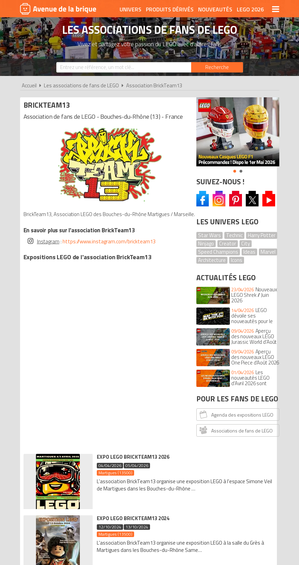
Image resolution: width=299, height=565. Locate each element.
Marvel (268, 252)
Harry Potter (261, 235)
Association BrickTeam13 (154, 85)
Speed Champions (218, 252)
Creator (227, 243)
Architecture (212, 260)
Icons (236, 260)
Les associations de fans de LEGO (81, 85)
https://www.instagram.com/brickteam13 (110, 240)
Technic (234, 235)
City (245, 243)
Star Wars (209, 235)
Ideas (249, 252)
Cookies (198, 463)
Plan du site (230, 463)
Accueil (29, 85)
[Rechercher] (217, 67)
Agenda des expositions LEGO (235, 414)
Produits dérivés (170, 9)
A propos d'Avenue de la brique (68, 463)
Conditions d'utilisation (149, 463)
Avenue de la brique (58, 8)
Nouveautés (215, 9)
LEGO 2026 (250, 9)
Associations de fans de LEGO (235, 430)
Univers (130, 9)
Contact (262, 463)
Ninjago (206, 243)
